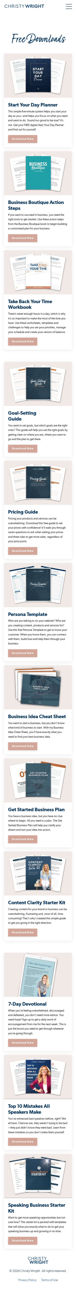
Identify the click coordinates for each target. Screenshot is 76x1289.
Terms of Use (49, 1280)
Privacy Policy (27, 1280)
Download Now (23, 138)
